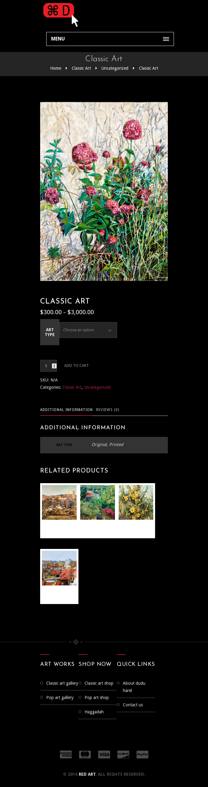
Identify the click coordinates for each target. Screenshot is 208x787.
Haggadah (94, 711)
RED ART (87, 774)
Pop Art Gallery (60, 697)
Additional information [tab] (66, 410)
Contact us (133, 704)
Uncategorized (115, 68)
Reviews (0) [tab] (107, 410)
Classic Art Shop (99, 683)
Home (55, 68)
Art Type (50, 332)
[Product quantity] (48, 366)
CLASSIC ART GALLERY (62, 683)
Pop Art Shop (97, 697)
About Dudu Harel (134, 687)
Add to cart (76, 365)
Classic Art (81, 68)
